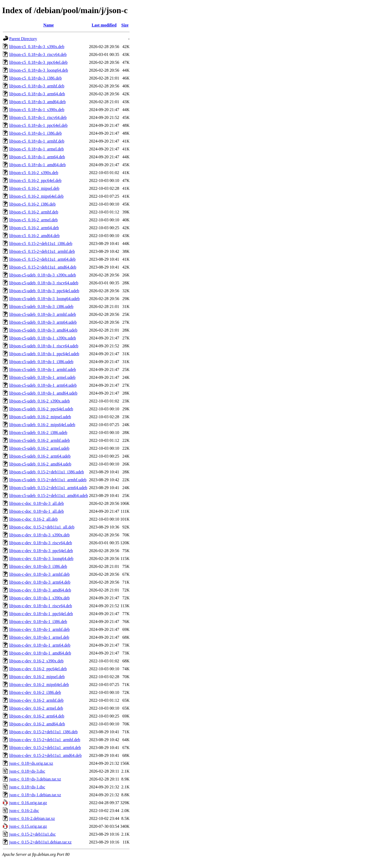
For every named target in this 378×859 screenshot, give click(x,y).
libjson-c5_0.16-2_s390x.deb (33, 172)
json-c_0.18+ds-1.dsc (27, 787)
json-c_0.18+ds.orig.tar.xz (31, 763)
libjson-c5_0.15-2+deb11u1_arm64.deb (42, 259)
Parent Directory (23, 38)
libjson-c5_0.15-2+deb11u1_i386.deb (40, 243)
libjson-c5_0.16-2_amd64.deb (34, 235)
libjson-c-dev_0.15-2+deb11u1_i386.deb (43, 732)
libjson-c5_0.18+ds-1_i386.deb (35, 133)
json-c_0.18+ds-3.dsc (27, 771)
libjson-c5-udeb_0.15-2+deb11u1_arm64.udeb (48, 487)
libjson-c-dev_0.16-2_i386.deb (35, 692)
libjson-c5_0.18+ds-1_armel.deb (36, 149)
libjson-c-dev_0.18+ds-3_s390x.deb (39, 535)
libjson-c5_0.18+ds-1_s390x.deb (36, 109)
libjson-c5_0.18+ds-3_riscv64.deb (38, 54)
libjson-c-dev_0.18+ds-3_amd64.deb (40, 590)
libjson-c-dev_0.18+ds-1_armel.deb (39, 637)
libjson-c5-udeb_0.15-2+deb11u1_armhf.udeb (48, 480)
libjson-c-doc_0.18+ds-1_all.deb (36, 511)
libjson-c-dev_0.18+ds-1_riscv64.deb (40, 606)
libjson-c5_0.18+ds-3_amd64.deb (37, 101)
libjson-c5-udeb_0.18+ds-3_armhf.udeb (42, 314)
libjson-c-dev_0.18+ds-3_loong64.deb (41, 558)
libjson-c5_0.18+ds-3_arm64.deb (37, 94)
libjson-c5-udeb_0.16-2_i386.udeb (38, 432)
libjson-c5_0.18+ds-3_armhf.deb (36, 86)
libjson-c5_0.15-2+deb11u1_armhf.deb (42, 251)
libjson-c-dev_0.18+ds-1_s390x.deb (39, 598)
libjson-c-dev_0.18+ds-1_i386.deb (38, 621)
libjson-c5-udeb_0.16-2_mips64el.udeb (42, 424)
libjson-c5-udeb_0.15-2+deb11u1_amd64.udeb (48, 495)
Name (48, 25)
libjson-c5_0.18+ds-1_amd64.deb (37, 165)
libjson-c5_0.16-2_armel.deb (33, 220)
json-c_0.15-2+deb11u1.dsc (32, 834)
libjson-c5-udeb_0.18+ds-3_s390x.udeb (42, 275)
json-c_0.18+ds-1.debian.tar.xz (35, 795)
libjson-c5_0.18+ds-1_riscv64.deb (38, 117)
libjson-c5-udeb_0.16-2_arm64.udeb (40, 456)
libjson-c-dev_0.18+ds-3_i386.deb (38, 566)
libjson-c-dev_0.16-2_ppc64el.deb (38, 669)
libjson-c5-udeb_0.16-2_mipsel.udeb (40, 417)
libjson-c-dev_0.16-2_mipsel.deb (37, 676)
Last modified (104, 25)
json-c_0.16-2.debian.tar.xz (32, 818)
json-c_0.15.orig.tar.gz (28, 826)
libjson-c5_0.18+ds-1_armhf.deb (36, 141)
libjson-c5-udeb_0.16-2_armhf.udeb (39, 440)
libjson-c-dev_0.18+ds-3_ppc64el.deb (41, 550)
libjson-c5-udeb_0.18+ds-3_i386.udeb (41, 306)
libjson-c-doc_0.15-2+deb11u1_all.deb (41, 527)
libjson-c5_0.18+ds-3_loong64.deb (38, 70)
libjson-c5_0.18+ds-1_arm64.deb (37, 157)
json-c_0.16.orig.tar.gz (28, 802)
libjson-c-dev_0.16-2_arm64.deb (36, 716)
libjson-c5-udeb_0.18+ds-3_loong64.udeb (44, 298)
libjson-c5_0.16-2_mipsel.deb (34, 188)
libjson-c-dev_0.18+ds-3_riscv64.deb (40, 543)
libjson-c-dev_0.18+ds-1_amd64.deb (40, 653)
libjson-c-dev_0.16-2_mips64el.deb (39, 684)
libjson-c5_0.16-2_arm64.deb (34, 228)
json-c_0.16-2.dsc (24, 810)
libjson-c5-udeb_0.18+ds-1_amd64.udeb (43, 393)
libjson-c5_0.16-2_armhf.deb (33, 212)
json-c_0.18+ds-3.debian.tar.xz (35, 779)
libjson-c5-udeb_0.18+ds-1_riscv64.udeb (43, 346)
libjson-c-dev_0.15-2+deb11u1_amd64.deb (45, 755)
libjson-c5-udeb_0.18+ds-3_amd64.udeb (43, 330)
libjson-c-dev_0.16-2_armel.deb (36, 708)
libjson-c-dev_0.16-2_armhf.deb (36, 700)
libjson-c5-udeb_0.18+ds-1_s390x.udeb (42, 338)
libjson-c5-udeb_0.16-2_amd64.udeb (40, 464)
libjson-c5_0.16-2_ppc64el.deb (35, 180)
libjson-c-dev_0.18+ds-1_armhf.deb (39, 629)
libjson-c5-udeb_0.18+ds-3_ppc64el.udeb (44, 291)
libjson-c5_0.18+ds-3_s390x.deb (36, 46)
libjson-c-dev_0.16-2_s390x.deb (36, 661)
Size (125, 25)
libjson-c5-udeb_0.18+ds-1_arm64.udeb (43, 385)
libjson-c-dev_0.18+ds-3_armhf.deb (39, 574)
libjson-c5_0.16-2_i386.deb (32, 204)
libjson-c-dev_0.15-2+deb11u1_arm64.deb (45, 747)
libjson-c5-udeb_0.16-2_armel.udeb (39, 448)
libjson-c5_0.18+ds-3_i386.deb (35, 78)
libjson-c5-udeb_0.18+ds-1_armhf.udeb (42, 369)
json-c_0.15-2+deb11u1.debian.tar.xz (40, 842)
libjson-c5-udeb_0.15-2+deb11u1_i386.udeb (46, 472)
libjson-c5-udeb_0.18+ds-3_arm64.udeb (43, 322)
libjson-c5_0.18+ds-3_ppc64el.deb (38, 62)
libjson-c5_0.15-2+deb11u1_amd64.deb (42, 267)
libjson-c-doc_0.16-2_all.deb (33, 519)
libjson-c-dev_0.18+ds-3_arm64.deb (39, 582)
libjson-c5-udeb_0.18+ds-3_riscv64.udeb (43, 283)
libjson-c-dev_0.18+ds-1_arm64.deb (39, 645)
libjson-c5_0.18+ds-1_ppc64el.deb (38, 125)
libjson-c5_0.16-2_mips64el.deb (36, 196)
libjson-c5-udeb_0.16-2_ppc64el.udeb (41, 409)
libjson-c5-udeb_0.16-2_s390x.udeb (39, 401)
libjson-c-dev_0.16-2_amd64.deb (37, 724)
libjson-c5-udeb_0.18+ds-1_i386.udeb (41, 361)
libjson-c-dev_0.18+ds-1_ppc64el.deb (41, 613)
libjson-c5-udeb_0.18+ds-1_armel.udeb (42, 377)
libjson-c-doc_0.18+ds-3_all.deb (36, 503)
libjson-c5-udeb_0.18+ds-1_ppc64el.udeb (44, 354)
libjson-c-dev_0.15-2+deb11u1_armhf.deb (44, 739)
